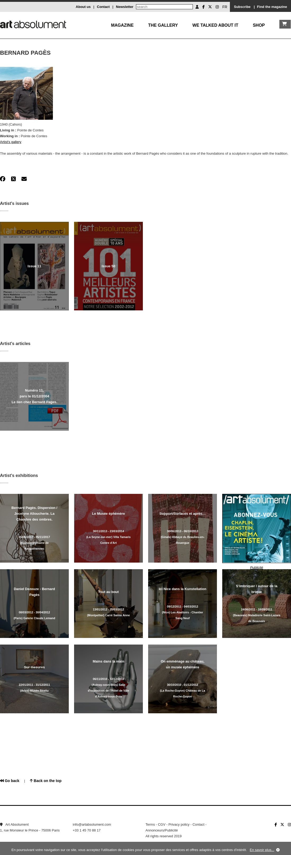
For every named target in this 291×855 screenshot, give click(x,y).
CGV (161, 824)
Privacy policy (179, 824)
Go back (9, 781)
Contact (103, 7)
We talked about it (215, 25)
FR (225, 7)
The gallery (163, 25)
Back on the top (46, 781)
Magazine (122, 25)
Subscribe (242, 7)
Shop (259, 25)
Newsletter (124, 7)
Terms (150, 824)
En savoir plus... (262, 850)
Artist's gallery (10, 142)
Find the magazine (272, 7)
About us (83, 7)
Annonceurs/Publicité (162, 830)
